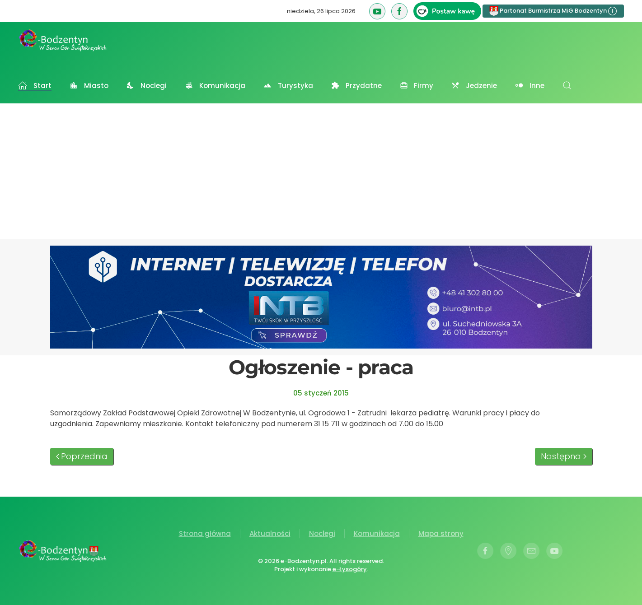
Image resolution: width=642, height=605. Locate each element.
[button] (567, 85)
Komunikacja (377, 534)
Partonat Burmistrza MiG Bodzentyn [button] (553, 11)
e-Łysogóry (349, 569)
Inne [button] (529, 85)
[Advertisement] (321, 171)
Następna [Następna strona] (563, 456)
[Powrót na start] (63, 40)
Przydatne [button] (356, 85)
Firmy (417, 85)
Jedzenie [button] (474, 85)
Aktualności (270, 534)
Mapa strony (441, 534)
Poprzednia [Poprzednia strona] (82, 456)
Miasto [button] (89, 85)
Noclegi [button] (147, 85)
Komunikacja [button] (215, 85)
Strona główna (205, 534)
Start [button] (35, 85)
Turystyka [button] (288, 85)
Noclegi (322, 534)
